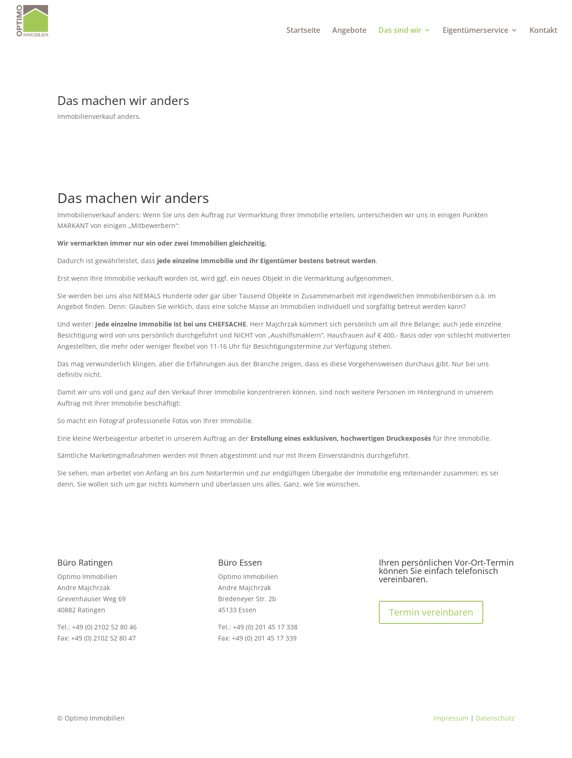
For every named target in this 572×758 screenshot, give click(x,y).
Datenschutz (495, 718)
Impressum (451, 718)
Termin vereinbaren (431, 612)
